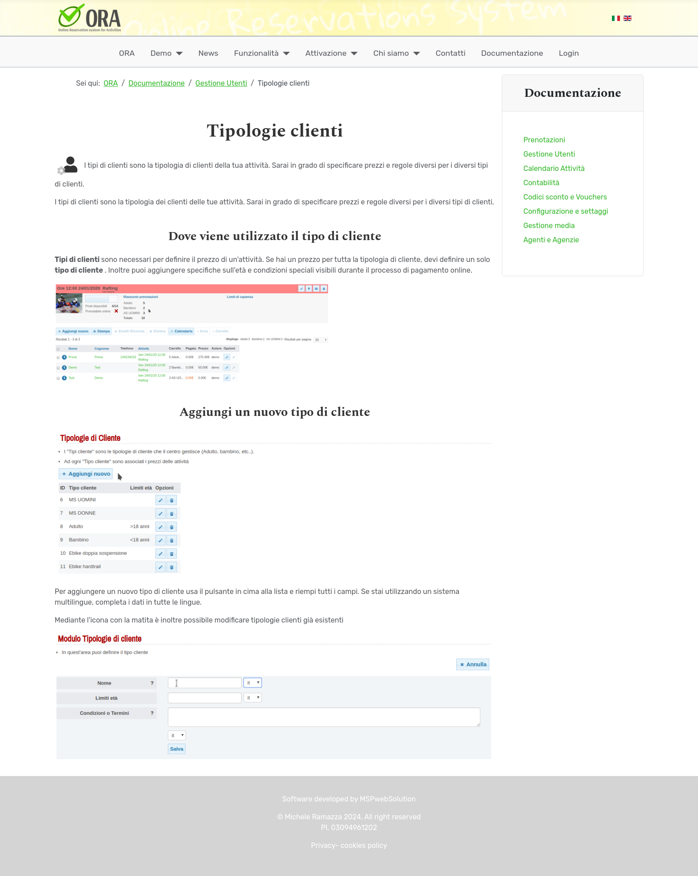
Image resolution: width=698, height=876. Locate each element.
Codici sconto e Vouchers (565, 197)
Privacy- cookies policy (349, 845)
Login (569, 53)
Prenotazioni (545, 140)
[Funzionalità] (284, 53)
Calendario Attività (554, 168)
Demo (161, 53)
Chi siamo (391, 53)
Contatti (451, 53)
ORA (127, 53)
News (208, 53)
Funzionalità (256, 53)
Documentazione (512, 53)
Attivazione (326, 53)
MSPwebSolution (387, 799)
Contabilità (542, 183)
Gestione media (549, 225)
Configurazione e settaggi (566, 211)
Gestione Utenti (549, 154)
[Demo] (177, 53)
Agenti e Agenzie (551, 240)
